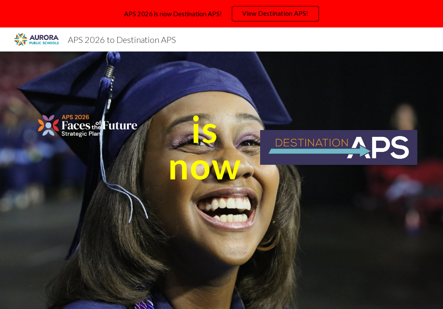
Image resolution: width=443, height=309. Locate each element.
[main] (205, 147)
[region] (221, 13)
